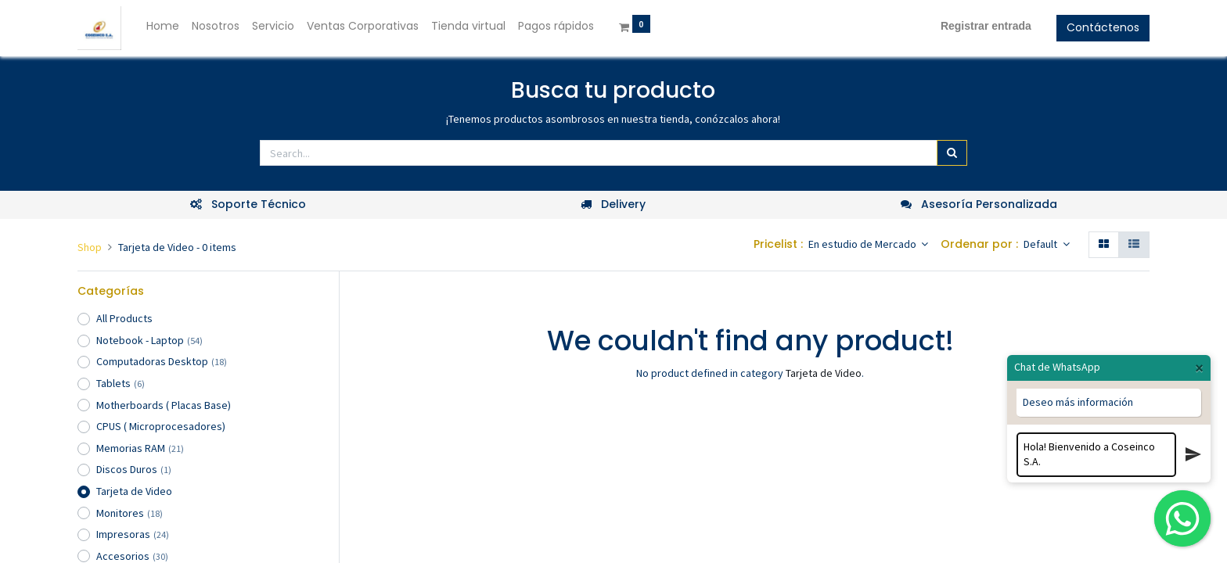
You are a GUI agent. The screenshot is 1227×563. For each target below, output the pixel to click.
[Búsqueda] (952, 153)
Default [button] (1042, 244)
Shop (89, 247)
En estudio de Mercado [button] (863, 244)
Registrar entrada (986, 26)
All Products (124, 318)
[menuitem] (162, 27)
